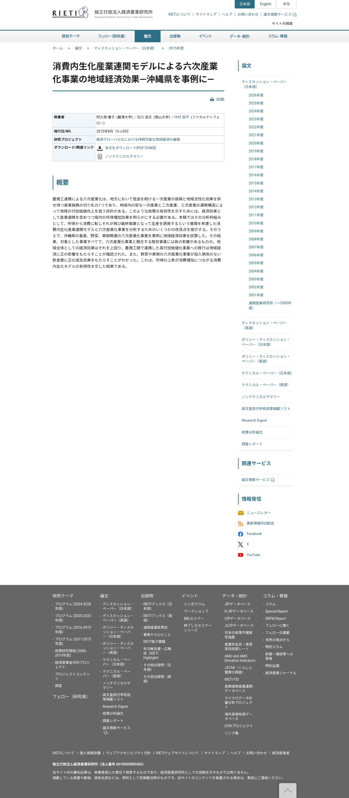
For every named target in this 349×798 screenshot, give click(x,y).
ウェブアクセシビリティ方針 (128, 753)
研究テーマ (63, 595)
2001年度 (256, 295)
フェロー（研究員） (71, 696)
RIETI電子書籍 (154, 642)
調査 (58, 686)
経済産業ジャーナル (280, 673)
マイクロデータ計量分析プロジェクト (238, 702)
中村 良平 (181, 117)
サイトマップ (206, 14)
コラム (270, 604)
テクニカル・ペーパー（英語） (266, 385)
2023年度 (256, 119)
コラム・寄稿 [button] (277, 36)
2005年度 (256, 263)
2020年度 (256, 143)
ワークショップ (196, 611)
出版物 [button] (175, 36)
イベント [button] (205, 36)
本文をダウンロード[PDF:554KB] (130, 148)
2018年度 (256, 159)
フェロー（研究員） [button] (112, 36)
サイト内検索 (282, 24)
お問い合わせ (247, 14)
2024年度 (256, 111)
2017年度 (256, 167)
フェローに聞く (277, 625)
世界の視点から (277, 640)
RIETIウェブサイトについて (177, 753)
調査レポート (252, 444)
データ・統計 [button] (240, 36)
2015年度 (176, 48)
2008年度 (256, 239)
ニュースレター (259, 513)
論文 (78, 48)
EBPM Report (275, 619)
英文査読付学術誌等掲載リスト (266, 409)
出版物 (147, 595)
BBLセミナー (194, 619)
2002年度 (256, 287)
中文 (286, 4)
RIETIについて (179, 14)
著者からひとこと (157, 635)
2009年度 (256, 231)
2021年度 (256, 135)
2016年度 (256, 175)
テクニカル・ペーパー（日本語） (268, 373)
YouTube (253, 555)
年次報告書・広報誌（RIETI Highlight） (157, 653)
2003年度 (256, 279)
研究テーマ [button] (71, 36)
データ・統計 (234, 595)
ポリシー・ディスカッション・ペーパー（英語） (118, 648)
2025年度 (256, 103)
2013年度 (256, 199)
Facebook (254, 534)
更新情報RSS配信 (260, 523)
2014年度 (256, 191)
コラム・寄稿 (275, 595)
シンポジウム (194, 604)
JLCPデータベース (239, 625)
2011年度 (256, 215)
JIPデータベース (237, 604)
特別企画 (272, 666)
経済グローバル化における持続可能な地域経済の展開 (138, 139)
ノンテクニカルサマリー (124, 156)
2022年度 (256, 127)
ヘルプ (227, 14)
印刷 (220, 99)
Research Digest (254, 420)
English (265, 4)
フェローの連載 (277, 633)
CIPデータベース (238, 619)
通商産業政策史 (155, 627)
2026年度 (256, 95)
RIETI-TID (232, 679)
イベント (189, 595)
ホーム (58, 48)
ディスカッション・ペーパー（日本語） (125, 48)
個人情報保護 (90, 753)
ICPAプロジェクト (239, 726)
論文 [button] (148, 36)
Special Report (276, 611)
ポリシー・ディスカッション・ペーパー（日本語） (118, 631)
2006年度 (256, 255)
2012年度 (256, 207)
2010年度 (256, 223)
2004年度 (256, 271)
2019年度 (256, 151)
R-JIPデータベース (239, 611)
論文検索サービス (280, 14)
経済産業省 (281, 753)
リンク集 (231, 733)
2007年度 (256, 247)
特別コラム (274, 647)
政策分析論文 (252, 432)
